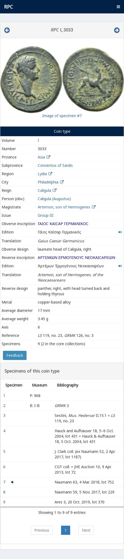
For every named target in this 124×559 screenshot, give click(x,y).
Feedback (14, 355)
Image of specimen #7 (62, 115)
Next (86, 530)
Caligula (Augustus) (54, 198)
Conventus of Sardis (55, 165)
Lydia (42, 173)
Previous (41, 530)
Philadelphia (48, 182)
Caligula (44, 190)
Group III (46, 215)
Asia (41, 157)
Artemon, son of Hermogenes (64, 207)
